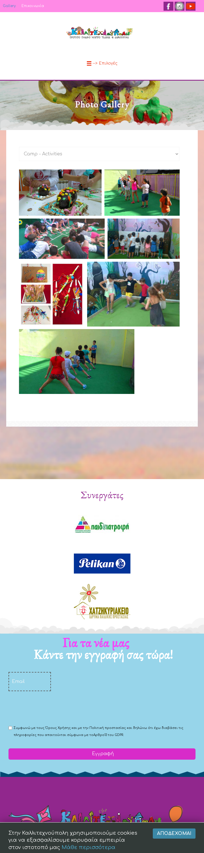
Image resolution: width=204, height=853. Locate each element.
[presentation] (51, 708)
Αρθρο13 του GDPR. (108, 735)
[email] (29, 681)
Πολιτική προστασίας (107, 727)
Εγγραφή (102, 753)
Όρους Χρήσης (58, 727)
